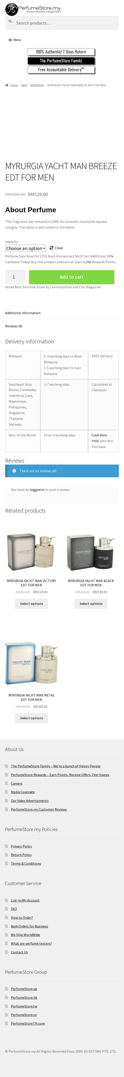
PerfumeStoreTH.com (28, 1023)
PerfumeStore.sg (24, 989)
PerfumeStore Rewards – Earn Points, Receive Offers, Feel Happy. (60, 774)
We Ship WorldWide (25, 934)
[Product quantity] (15, 277)
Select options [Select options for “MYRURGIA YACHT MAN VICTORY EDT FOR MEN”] (31, 603)
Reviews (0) (13, 326)
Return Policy (21, 854)
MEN (24, 85)
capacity (11, 241)
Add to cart (72, 277)
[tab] (62, 313)
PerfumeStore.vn (24, 1014)
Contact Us (19, 952)
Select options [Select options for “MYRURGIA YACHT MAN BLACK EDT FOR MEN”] (91, 603)
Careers (17, 783)
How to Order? (22, 917)
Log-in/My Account (25, 900)
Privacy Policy (21, 846)
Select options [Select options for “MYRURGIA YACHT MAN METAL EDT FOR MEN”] (31, 718)
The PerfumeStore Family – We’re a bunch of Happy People (56, 766)
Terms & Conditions (26, 863)
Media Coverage (23, 792)
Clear (59, 248)
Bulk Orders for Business (29, 926)
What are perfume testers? (31, 943)
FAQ (14, 909)
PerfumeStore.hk (24, 997)
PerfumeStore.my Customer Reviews (39, 809)
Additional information (23, 313)
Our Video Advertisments (30, 800)
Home (14, 85)
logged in (37, 489)
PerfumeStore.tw (24, 1006)
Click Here (99, 435)
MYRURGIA (37, 85)
